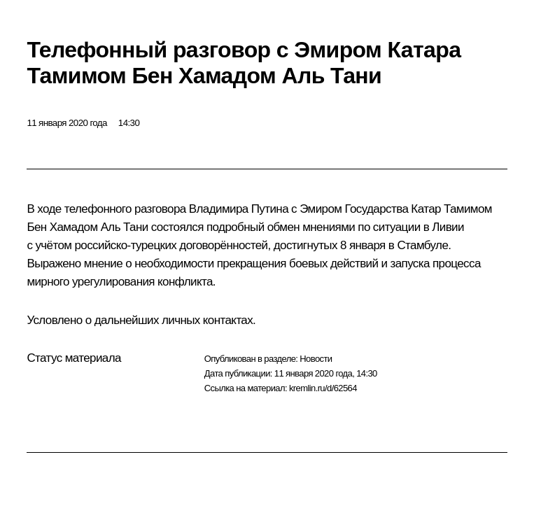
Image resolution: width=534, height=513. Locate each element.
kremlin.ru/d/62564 (323, 388)
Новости (316, 358)
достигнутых (305, 245)
